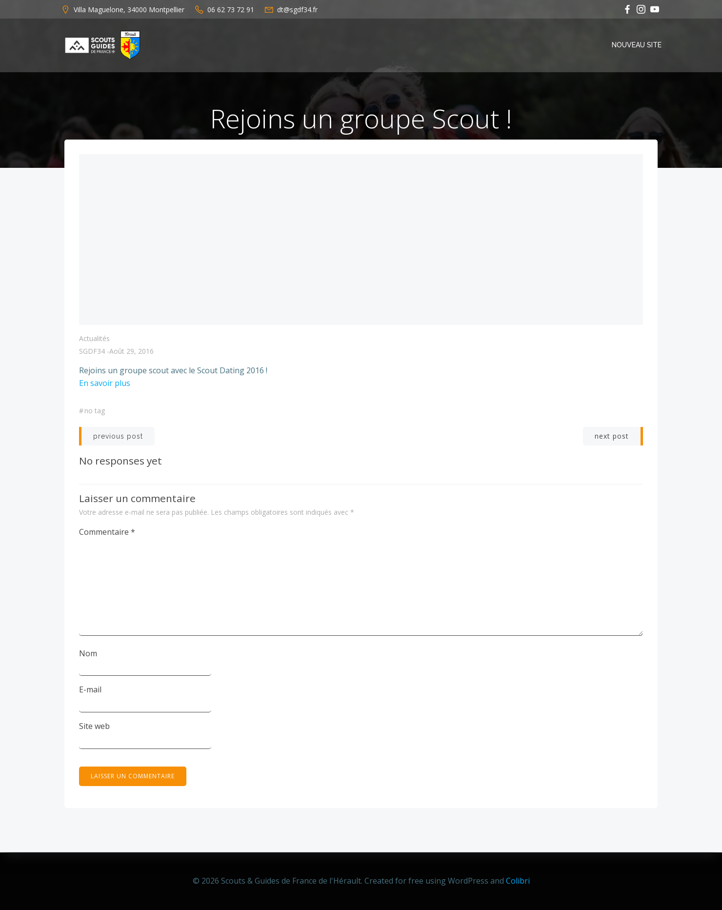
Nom (88, 653)
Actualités (94, 339)
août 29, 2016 (131, 351)
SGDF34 (92, 351)
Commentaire (107, 532)
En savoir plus (104, 383)
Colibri (518, 880)
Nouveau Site (637, 45)
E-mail (90, 690)
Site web (94, 726)
